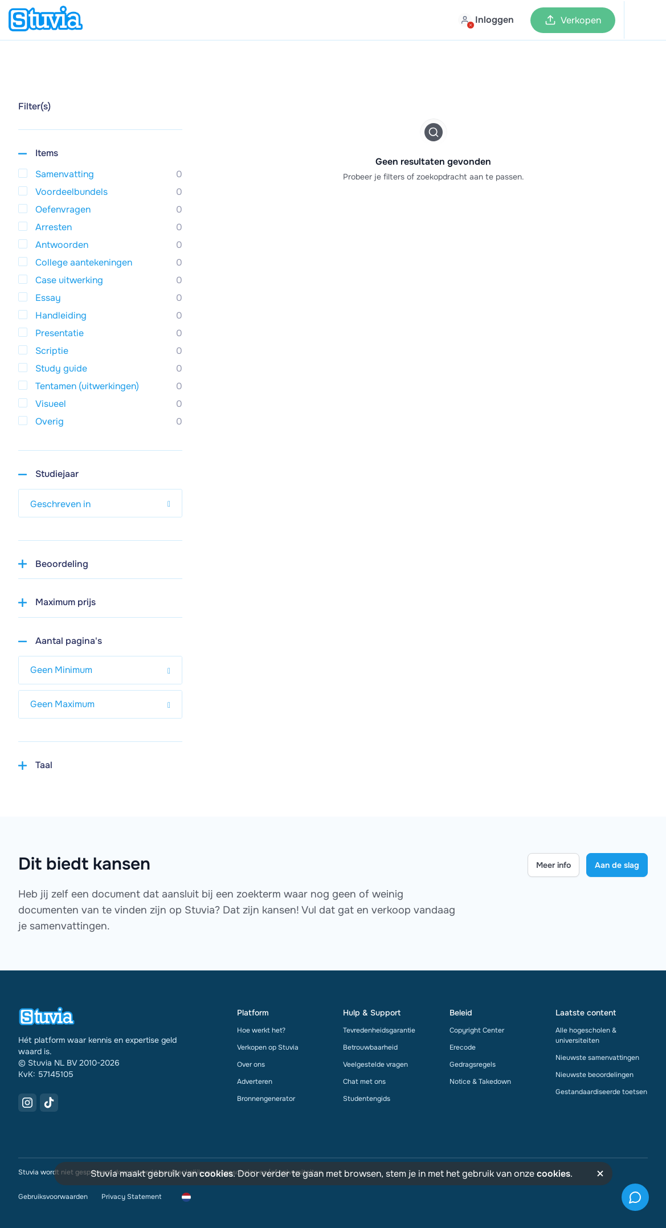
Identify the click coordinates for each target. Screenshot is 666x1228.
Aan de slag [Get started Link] (617, 865)
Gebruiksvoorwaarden (53, 1196)
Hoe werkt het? (261, 1030)
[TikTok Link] (49, 1103)
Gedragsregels (473, 1064)
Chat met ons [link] (364, 1081)
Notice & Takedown (480, 1081)
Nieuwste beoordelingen (594, 1074)
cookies (216, 1174)
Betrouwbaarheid (370, 1047)
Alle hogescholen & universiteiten (585, 1035)
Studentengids (366, 1098)
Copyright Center (477, 1030)
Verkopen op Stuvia (268, 1047)
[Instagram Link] (27, 1103)
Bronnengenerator (266, 1098)
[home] (46, 20)
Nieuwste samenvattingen (597, 1057)
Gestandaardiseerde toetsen (601, 1091)
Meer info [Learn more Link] (553, 865)
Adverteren (254, 1081)
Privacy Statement (131, 1196)
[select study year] (100, 503)
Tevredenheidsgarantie (379, 1030)
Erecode (463, 1047)
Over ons (251, 1064)
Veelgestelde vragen (375, 1064)
